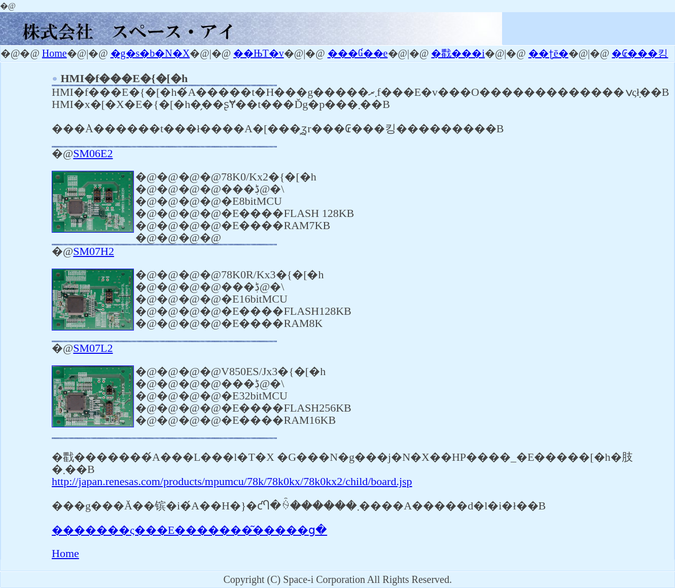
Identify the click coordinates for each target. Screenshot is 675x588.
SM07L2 (93, 348)
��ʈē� (548, 53)
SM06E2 (93, 153)
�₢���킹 (640, 53)
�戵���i (458, 53)
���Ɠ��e (358, 53)
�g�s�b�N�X (150, 53)
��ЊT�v (258, 53)
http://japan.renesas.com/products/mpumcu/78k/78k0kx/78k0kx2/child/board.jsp (232, 481)
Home (54, 53)
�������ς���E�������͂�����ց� (189, 530)
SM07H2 (93, 251)
